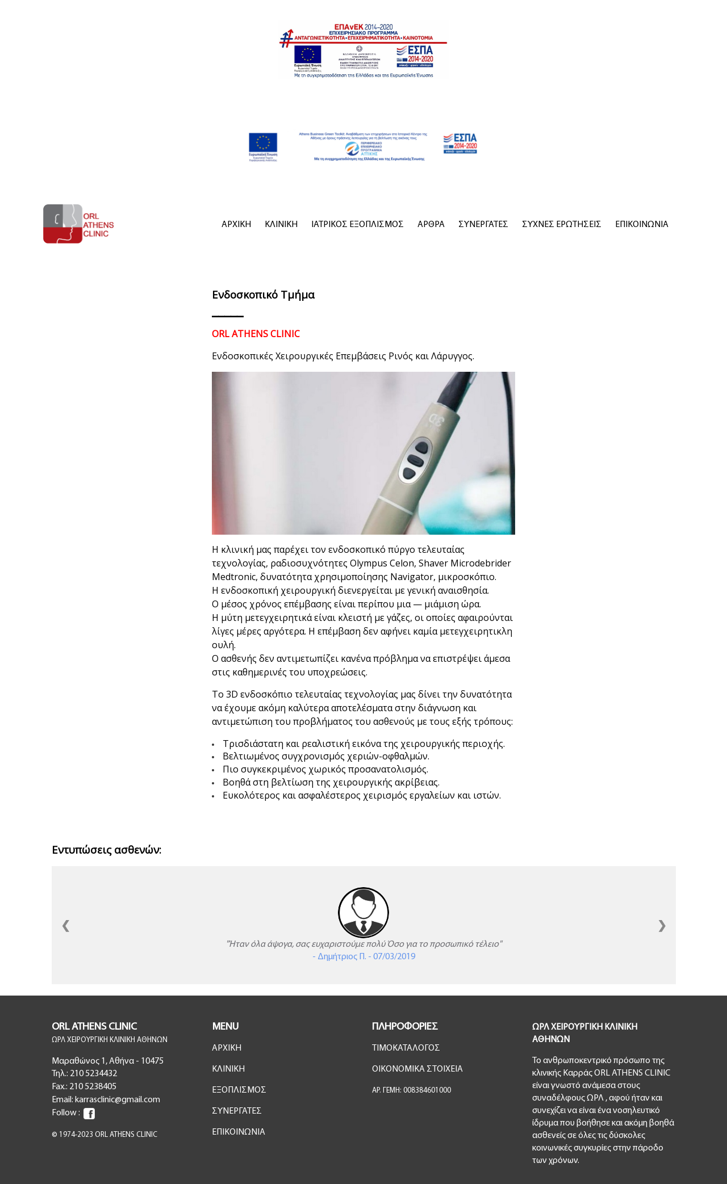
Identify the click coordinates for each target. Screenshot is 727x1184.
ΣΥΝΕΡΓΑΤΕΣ (483, 224)
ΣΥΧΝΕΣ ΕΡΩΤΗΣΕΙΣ (561, 224)
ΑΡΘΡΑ (431, 224)
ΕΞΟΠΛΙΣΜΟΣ (239, 1090)
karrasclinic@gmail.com (117, 1100)
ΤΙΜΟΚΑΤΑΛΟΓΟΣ (406, 1048)
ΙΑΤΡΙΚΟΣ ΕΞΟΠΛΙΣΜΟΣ (357, 224)
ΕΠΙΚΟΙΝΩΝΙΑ (641, 224)
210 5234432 (93, 1073)
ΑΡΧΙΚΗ (236, 224)
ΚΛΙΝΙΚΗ (281, 224)
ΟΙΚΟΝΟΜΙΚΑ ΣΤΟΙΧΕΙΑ (417, 1069)
